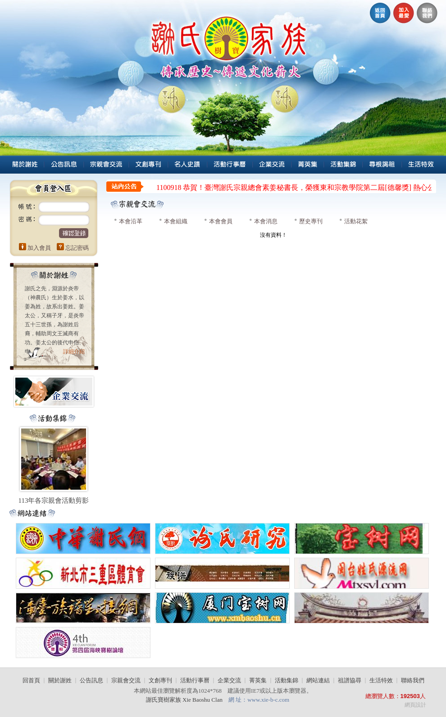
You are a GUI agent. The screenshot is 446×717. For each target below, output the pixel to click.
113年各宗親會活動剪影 (53, 500)
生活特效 (381, 680)
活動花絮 (356, 221)
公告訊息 (91, 680)
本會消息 (266, 221)
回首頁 (31, 680)
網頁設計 (415, 705)
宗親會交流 (126, 680)
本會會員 (220, 221)
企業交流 (229, 680)
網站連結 (318, 680)
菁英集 (258, 680)
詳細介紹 (74, 351)
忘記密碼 (77, 247)
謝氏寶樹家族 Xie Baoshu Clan (185, 699)
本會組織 (175, 221)
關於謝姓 (60, 680)
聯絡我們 (412, 680)
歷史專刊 (311, 221)
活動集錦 (286, 680)
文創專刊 (160, 680)
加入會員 (39, 247)
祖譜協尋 (349, 680)
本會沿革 (130, 221)
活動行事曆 (194, 680)
